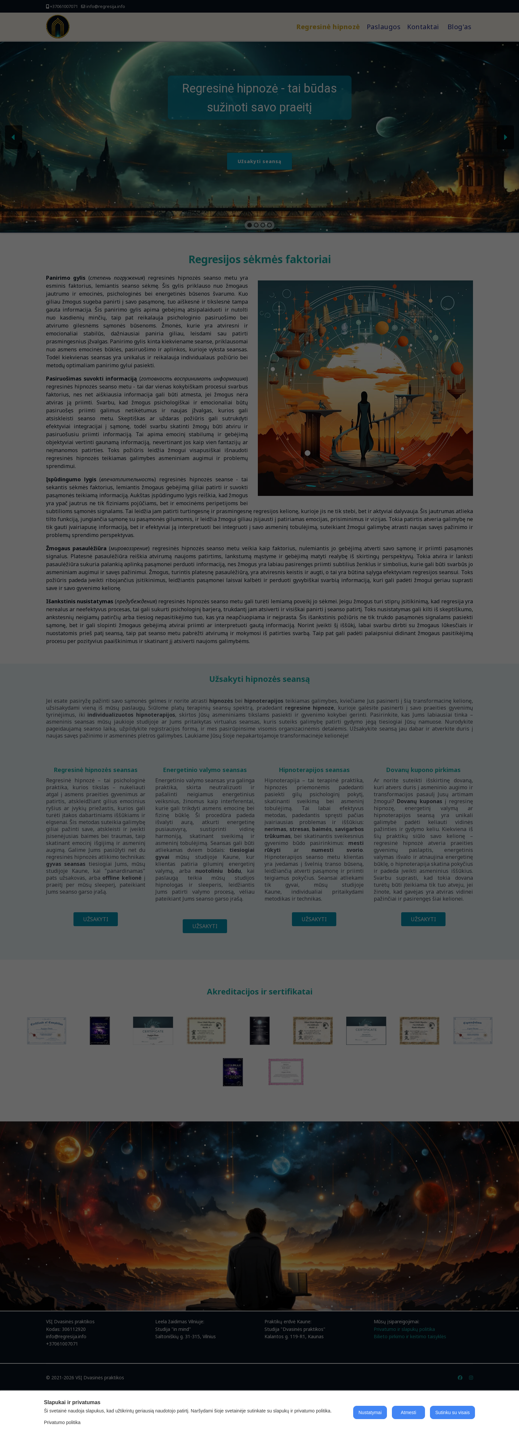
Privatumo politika (62, 1422)
